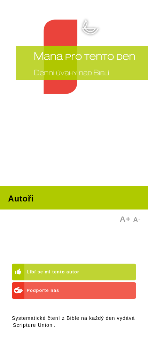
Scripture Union (33, 325)
